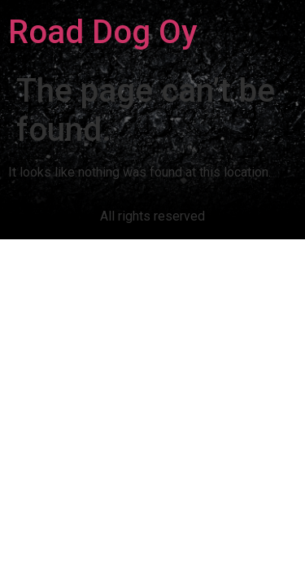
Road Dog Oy (103, 32)
